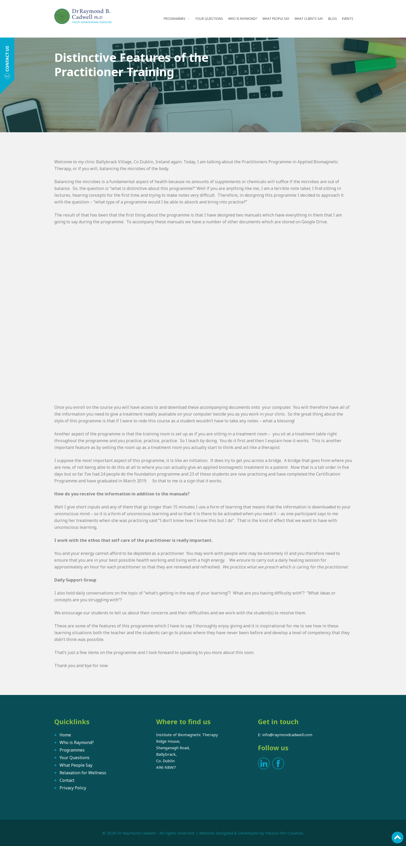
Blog (332, 18)
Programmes (174, 18)
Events (347, 18)
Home (65, 735)
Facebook (278, 763)
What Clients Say (309, 18)
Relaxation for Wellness (83, 773)
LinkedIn (264, 763)
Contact (67, 780)
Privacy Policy (73, 788)
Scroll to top (397, 837)
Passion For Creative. (284, 833)
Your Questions (209, 18)
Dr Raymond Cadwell (136, 833)
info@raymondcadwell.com (287, 734)
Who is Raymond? (242, 18)
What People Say (275, 18)
